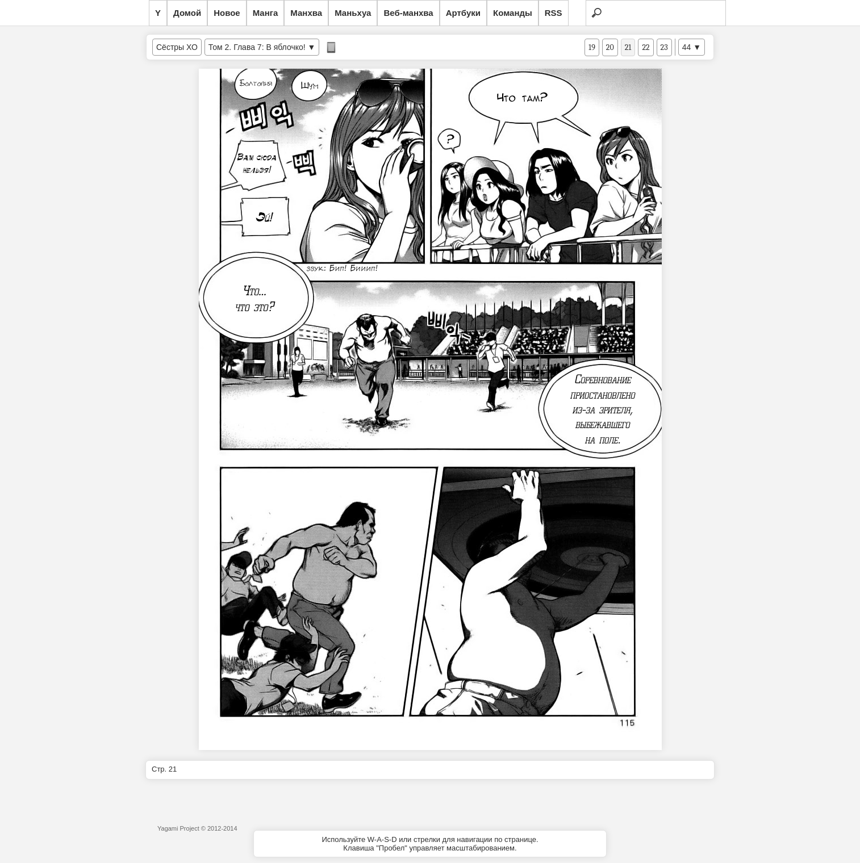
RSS (553, 13)
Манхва (306, 13)
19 (591, 47)
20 (610, 47)
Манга (265, 13)
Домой (187, 13)
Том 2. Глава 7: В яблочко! (257, 47)
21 (628, 47)
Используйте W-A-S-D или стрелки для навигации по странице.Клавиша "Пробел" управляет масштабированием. (430, 843)
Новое (227, 13)
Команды (512, 13)
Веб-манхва (408, 13)
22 (645, 47)
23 (664, 47)
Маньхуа (353, 13)
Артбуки (463, 13)
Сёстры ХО (177, 47)
